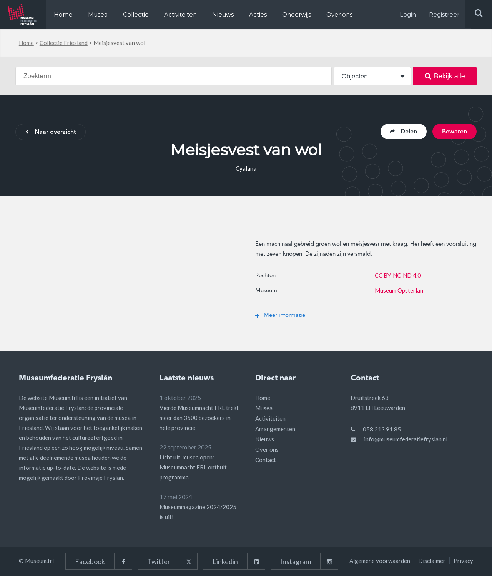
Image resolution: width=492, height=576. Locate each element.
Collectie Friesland (64, 42)
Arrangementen (275, 428)
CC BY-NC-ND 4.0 (398, 275)
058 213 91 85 (382, 429)
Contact (265, 459)
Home (63, 14)
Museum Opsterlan (399, 290)
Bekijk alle (445, 76)
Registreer (444, 14)
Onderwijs (296, 14)
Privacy (463, 560)
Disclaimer (431, 560)
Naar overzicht (50, 132)
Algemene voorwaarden (379, 560)
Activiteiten (180, 14)
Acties (258, 14)
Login (408, 14)
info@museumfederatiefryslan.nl (405, 439)
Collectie (136, 14)
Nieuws (223, 14)
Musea (98, 14)
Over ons (339, 14)
